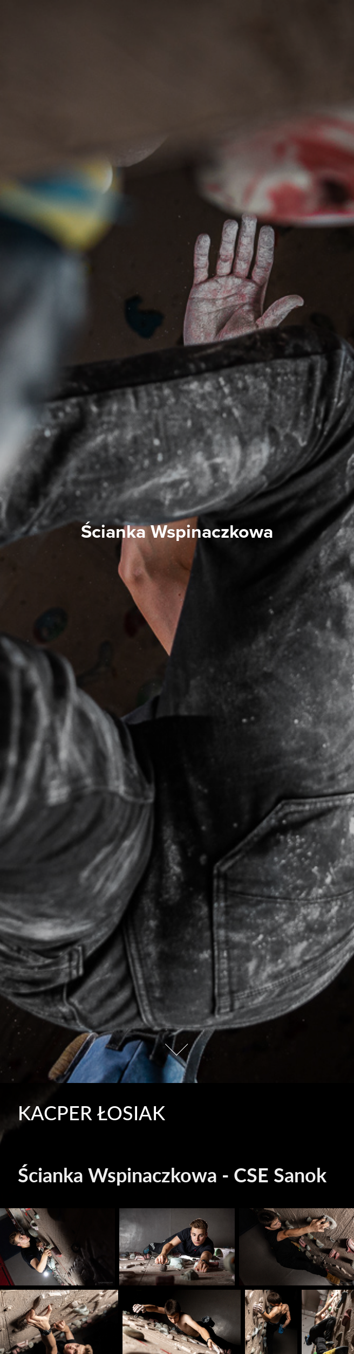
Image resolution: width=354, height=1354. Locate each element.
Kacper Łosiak (91, 1112)
